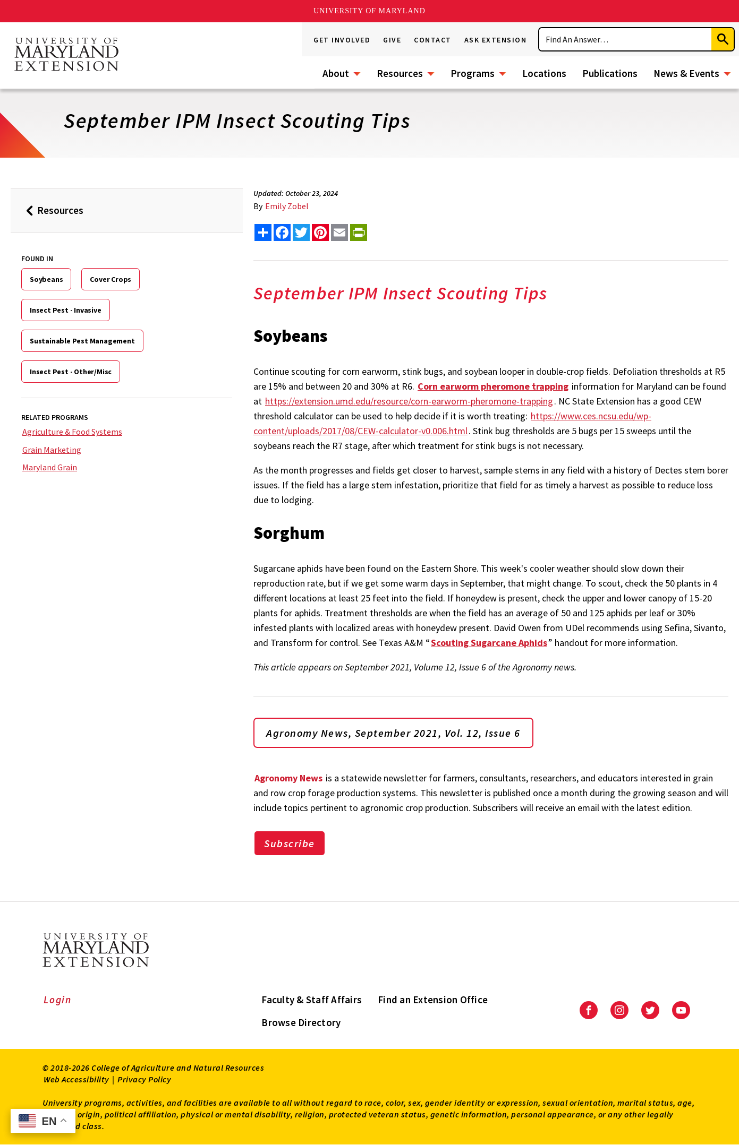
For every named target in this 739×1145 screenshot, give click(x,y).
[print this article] (358, 232)
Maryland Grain (49, 467)
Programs (473, 73)
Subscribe (289, 843)
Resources (400, 73)
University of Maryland (369, 11)
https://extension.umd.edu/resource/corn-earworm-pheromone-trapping (409, 401)
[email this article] (339, 232)
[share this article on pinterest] (320, 232)
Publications (610, 73)
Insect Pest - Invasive (65, 310)
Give (392, 40)
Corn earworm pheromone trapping (493, 386)
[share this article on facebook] (282, 232)
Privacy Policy (144, 1079)
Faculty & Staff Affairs (311, 999)
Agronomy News (288, 778)
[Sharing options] (263, 232)
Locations (544, 73)
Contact (433, 40)
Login (58, 999)
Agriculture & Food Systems (72, 431)
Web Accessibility (76, 1079)
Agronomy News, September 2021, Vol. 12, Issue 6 (393, 732)
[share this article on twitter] (301, 232)
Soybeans (46, 279)
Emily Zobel (287, 206)
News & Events (686, 73)
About (335, 73)
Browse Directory (301, 1022)
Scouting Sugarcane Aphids (489, 642)
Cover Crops (110, 279)
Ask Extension (495, 40)
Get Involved (341, 40)
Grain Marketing (51, 449)
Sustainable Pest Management (82, 341)
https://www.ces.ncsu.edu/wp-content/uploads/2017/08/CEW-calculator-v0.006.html (452, 423)
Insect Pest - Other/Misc (71, 371)
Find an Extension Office (433, 999)
